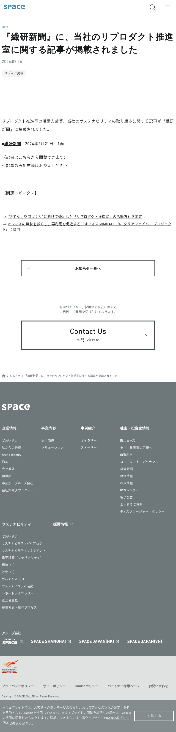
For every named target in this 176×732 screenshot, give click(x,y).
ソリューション (52, 448)
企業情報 (9, 428)
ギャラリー (89, 441)
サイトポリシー (54, 686)
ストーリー (89, 448)
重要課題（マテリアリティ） (22, 558)
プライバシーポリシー (18, 686)
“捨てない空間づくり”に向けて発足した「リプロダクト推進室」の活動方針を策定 (75, 217)
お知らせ (15, 376)
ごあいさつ (9, 441)
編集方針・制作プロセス (19, 608)
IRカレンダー (129, 490)
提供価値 (47, 441)
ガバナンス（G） (14, 579)
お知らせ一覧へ (88, 268)
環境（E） (9, 565)
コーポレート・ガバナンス (139, 462)
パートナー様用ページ (123, 686)
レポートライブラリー (18, 593)
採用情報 (60, 524)
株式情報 (126, 483)
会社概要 (8, 469)
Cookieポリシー (86, 686)
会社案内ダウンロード (18, 490)
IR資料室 (126, 455)
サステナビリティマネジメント (24, 551)
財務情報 (126, 476)
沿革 (5, 462)
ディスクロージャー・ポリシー (142, 512)
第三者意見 (10, 600)
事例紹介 (88, 428)
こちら (24, 158)
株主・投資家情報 (134, 428)
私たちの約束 (11, 448)
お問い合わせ (158, 686)
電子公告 (126, 497)
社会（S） (9, 572)
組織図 (6, 476)
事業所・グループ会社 (17, 483)
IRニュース (127, 441)
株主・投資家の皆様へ (136, 448)
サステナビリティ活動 (17, 586)
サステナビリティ (16, 524)
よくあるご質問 (131, 504)
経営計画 (126, 469)
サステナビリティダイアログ (22, 544)
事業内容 (48, 428)
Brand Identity (11, 455)
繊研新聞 (12, 144)
